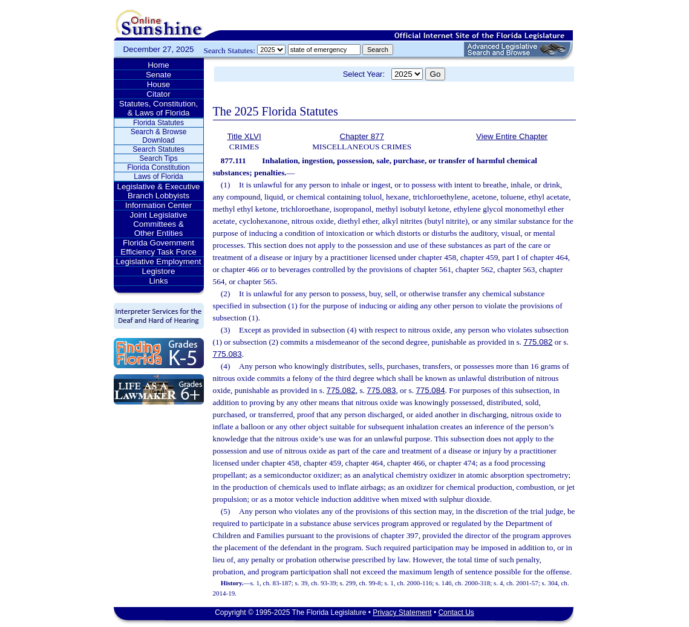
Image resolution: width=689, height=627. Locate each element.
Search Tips (158, 158)
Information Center (158, 205)
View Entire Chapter (511, 136)
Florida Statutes (158, 123)
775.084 (430, 390)
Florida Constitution (158, 167)
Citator (158, 94)
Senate (158, 74)
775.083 (227, 354)
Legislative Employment (158, 261)
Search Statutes (158, 149)
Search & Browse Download (159, 136)
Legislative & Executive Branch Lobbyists (158, 191)
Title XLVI (244, 136)
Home (158, 65)
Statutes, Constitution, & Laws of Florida (158, 108)
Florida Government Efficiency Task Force (158, 247)
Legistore (158, 271)
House (159, 84)
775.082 (537, 341)
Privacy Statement (402, 612)
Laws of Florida (158, 176)
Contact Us (456, 612)
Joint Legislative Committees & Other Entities (159, 224)
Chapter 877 (362, 136)
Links (158, 280)
